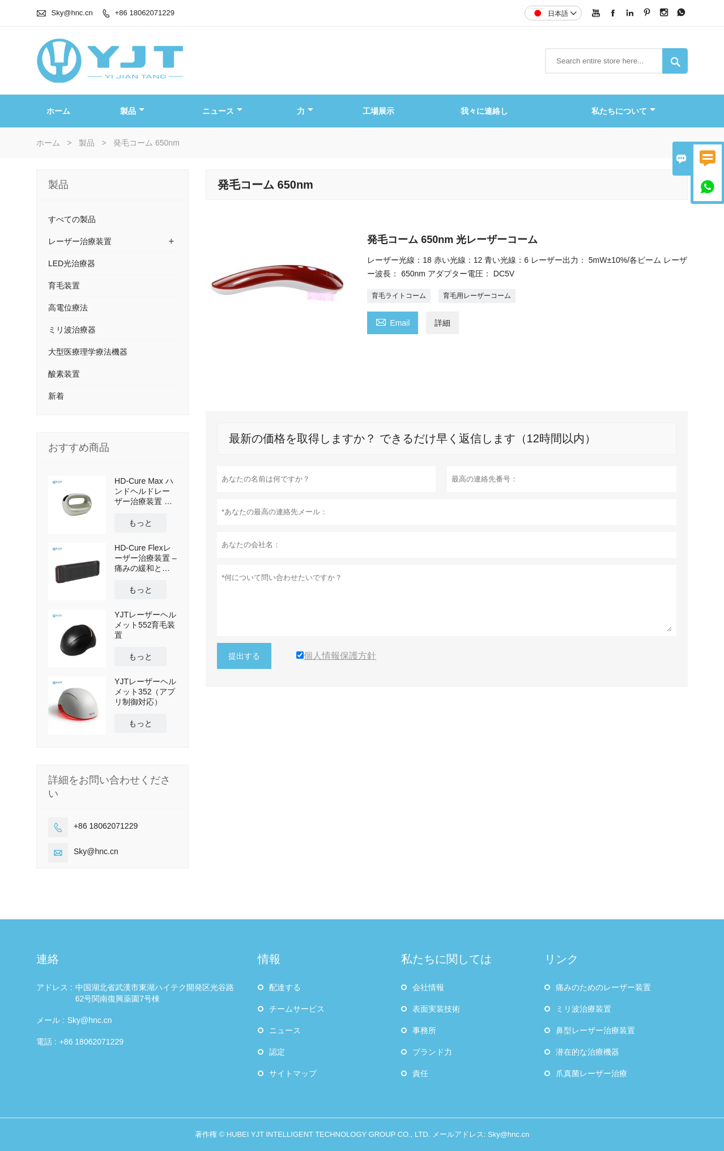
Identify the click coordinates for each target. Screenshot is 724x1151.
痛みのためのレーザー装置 (603, 987)
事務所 (424, 1030)
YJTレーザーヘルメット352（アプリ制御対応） (145, 691)
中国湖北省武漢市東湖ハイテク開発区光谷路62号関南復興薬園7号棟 (154, 993)
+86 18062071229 (144, 12)
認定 (277, 1051)
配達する (285, 987)
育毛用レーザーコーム (477, 296)
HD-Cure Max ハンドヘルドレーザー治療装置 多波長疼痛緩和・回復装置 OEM (143, 491)
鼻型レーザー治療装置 (595, 1030)
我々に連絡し (484, 111)
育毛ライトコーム (399, 296)
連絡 (47, 959)
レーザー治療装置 (80, 241)
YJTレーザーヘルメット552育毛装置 (145, 625)
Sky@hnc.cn (72, 12)
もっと (140, 522)
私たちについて (623, 111)
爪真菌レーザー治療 (591, 1073)
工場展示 (378, 111)
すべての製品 (72, 219)
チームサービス (297, 1008)
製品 (132, 111)
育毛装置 (64, 285)
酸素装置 (64, 373)
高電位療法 (68, 307)
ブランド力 (432, 1051)
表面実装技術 (436, 1008)
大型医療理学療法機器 (87, 351)
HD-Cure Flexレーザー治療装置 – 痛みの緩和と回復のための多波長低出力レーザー (145, 558)
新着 (56, 395)
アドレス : (54, 987)
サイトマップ (293, 1073)
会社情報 (428, 987)
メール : (50, 1020)
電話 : (46, 1041)
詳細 (442, 322)
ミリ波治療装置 (583, 1008)
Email (393, 321)
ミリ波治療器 (72, 329)
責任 (420, 1073)
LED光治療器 (71, 263)
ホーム (58, 111)
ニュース (222, 111)
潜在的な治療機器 (587, 1051)
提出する (244, 655)
